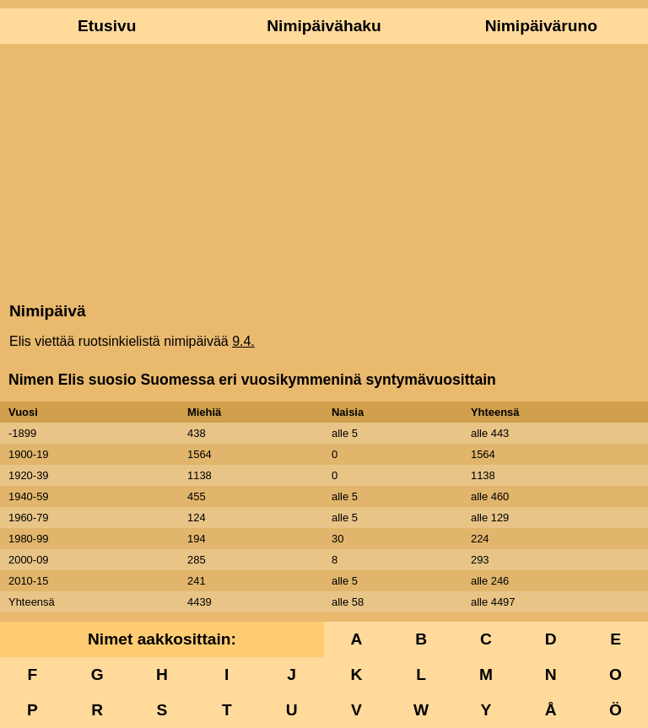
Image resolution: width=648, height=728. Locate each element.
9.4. (243, 341)
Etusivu (107, 26)
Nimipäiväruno (541, 26)
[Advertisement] (324, 171)
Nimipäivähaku (324, 26)
